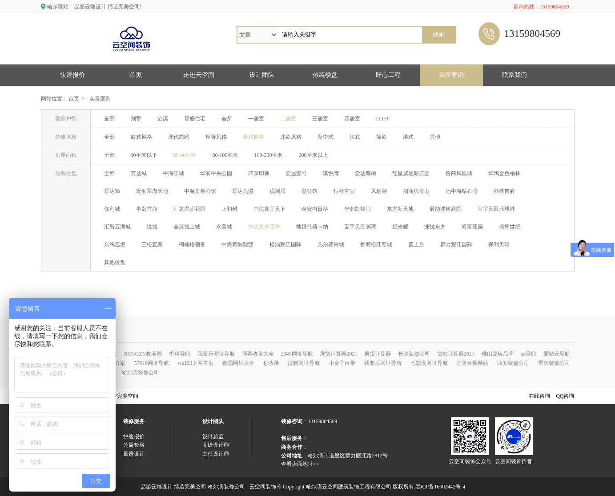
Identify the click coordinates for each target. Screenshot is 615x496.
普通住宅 (194, 119)
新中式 (326, 137)
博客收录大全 (258, 354)
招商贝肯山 (416, 191)
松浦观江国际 (285, 244)
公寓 (162, 119)
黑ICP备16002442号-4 (440, 487)
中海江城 (173, 173)
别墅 (136, 119)
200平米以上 (313, 155)
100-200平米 (268, 155)
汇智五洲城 (117, 227)
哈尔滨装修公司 (140, 372)
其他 (435, 137)
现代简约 (178, 137)
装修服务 (134, 421)
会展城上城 (186, 227)
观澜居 (277, 191)
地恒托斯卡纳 (312, 227)
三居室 (320, 119)
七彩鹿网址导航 (429, 363)
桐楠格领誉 (192, 244)
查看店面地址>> (300, 464)
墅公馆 (309, 191)
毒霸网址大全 (238, 363)
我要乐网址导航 (216, 354)
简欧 (381, 137)
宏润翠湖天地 (152, 191)
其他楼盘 (114, 262)
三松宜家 (152, 244)
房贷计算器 (377, 354)
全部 (109, 119)
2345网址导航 (297, 354)
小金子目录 (342, 363)
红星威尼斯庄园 (411, 173)
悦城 (152, 227)
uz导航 (528, 354)
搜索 (438, 34)
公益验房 (134, 445)
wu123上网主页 (196, 363)
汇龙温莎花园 (189, 209)
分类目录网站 (472, 363)
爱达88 (112, 191)
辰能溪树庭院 (446, 209)
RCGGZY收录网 (143, 354)
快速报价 (72, 75)
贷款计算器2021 (455, 354)
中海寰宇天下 (269, 209)
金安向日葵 (314, 209)
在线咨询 (539, 396)
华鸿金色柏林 (504, 173)
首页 (135, 75)
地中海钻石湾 (462, 191)
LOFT (383, 119)
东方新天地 (400, 209)
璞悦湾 (331, 173)
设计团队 (261, 75)
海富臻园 (472, 227)
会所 (226, 119)
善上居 (416, 244)
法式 (355, 137)
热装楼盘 (325, 75)
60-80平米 (185, 155)
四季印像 (258, 173)
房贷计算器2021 (338, 354)
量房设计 (134, 454)
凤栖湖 (379, 191)
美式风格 (253, 137)
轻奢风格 (216, 137)
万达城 (139, 173)
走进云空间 (198, 75)
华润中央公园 (216, 173)
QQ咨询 (565, 396)
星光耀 (400, 227)
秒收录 (271, 363)
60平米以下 (144, 155)
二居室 (288, 119)
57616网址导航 (151, 363)
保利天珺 (499, 244)
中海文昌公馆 (200, 191)
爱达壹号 (296, 173)
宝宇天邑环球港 (496, 209)
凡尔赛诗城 (331, 244)
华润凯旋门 (357, 209)
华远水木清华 (264, 227)
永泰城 (224, 227)
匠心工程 (388, 75)
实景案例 (451, 75)
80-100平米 (225, 155)
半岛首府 (146, 209)
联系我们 (514, 75)
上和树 (229, 209)
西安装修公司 (513, 363)
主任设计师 (215, 454)
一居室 (256, 119)
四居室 (352, 119)
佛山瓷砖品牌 (498, 354)
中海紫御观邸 (237, 244)
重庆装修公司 (554, 363)
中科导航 (179, 354)
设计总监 (213, 436)
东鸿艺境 (114, 244)
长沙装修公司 (414, 354)
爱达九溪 (242, 191)
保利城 (112, 209)
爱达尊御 (365, 173)
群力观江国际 (456, 244)
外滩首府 (504, 191)
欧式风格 (141, 137)
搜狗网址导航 (304, 363)
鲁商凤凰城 (459, 173)
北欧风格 (290, 137)
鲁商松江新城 (376, 244)
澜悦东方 (435, 227)
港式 (408, 137)
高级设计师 (215, 445)
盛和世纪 (509, 227)
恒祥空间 (344, 191)
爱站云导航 (556, 354)
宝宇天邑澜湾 (360, 227)
